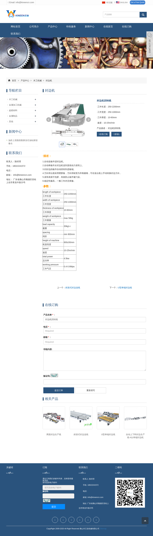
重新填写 (91, 390)
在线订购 (126, 26)
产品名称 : (49, 315)
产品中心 (52, 26)
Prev (48, 119)
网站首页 (15, 26)
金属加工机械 (15, 105)
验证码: (46, 376)
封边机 (48, 80)
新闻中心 (89, 26)
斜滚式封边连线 (72, 287)
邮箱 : (47, 337)
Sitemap (103, 529)
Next (88, 119)
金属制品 (13, 116)
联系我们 (15, 33)
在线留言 (108, 26)
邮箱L (116, 134)
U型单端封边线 (125, 287)
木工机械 (37, 80)
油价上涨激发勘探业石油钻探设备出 (23, 142)
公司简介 (34, 26)
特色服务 (71, 26)
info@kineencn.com (22, 175)
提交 (54, 506)
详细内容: (47, 349)
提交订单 (59, 390)
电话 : (47, 327)
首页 (14, 80)
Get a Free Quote (137, 2)
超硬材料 (13, 110)
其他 (11, 121)
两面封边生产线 (53, 434)
